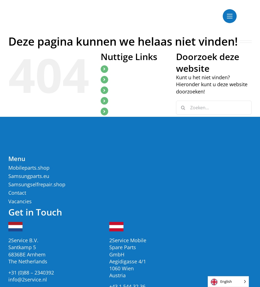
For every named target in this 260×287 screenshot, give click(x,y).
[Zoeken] (183, 108)
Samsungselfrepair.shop (36, 184)
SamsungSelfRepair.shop (137, 90)
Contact (119, 111)
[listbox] (228, 281)
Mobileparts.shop (129, 69)
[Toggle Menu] (230, 16)
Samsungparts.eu (129, 79)
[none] (228, 281)
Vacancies (121, 101)
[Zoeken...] (214, 108)
